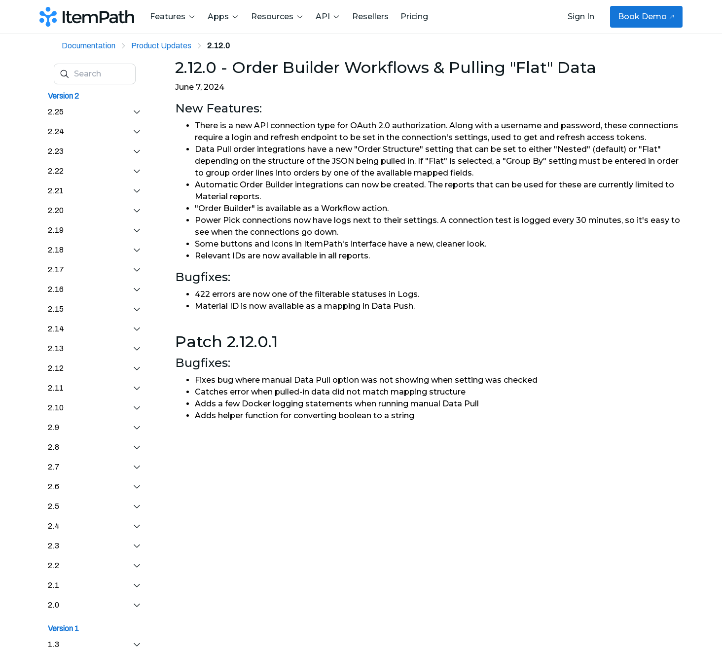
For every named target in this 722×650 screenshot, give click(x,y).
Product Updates (161, 45)
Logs (407, 294)
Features (173, 16)
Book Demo (646, 16)
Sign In (581, 16)
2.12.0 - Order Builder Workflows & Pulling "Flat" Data (385, 67)
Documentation (88, 45)
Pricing (414, 16)
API (328, 16)
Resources (277, 16)
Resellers (370, 16)
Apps (223, 16)
